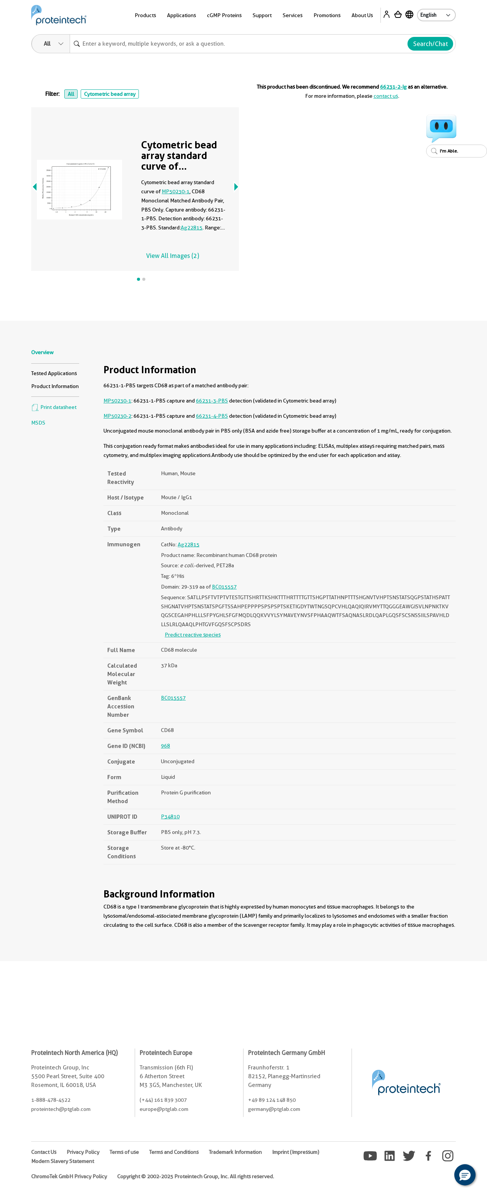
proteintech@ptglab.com (61, 1109)
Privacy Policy (83, 1152)
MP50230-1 (175, 191)
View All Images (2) (172, 255)
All (71, 94)
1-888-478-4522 (50, 1100)
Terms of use (124, 1152)
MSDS (38, 423)
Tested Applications (54, 373)
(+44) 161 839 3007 (163, 1100)
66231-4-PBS (212, 416)
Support (262, 15)
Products (145, 15)
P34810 (170, 816)
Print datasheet (53, 407)
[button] (465, 1174)
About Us (362, 15)
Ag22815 (191, 227)
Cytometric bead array (109, 94)
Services (292, 15)
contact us (386, 96)
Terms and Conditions (174, 1152)
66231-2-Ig (393, 87)
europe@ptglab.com (164, 1109)
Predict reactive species (193, 635)
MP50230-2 (117, 416)
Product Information (55, 386)
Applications (181, 15)
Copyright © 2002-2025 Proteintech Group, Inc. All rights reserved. (195, 1176)
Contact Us (43, 1152)
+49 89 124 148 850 (272, 1100)
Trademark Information (235, 1152)
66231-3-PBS (212, 401)
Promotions (327, 15)
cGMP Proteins (224, 15)
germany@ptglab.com (274, 1109)
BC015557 (224, 587)
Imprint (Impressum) (295, 1152)
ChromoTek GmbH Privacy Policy (69, 1176)
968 (165, 746)
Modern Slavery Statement (62, 1161)
